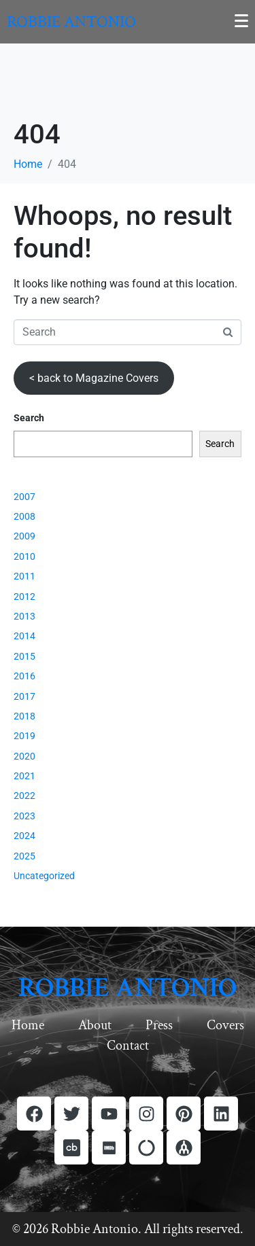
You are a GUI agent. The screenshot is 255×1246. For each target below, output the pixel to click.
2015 (24, 656)
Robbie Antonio (71, 21)
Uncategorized (44, 875)
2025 (24, 856)
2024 (24, 835)
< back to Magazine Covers (93, 378)
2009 (24, 536)
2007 (24, 496)
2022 (24, 795)
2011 (24, 576)
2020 (24, 756)
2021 (24, 775)
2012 (24, 596)
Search (29, 417)
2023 (24, 816)
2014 (24, 635)
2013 (24, 616)
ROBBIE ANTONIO (127, 987)
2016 (24, 676)
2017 (24, 696)
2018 (24, 716)
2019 (24, 735)
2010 (24, 556)
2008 (24, 516)
